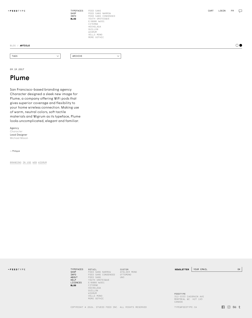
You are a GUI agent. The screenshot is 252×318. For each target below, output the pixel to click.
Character (16, 131)
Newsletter (182, 269)
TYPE (17, 11)
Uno (122, 277)
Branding (15, 162)
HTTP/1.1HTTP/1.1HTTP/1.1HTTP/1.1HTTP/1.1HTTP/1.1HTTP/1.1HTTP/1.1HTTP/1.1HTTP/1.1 (96, 56)
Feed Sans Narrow (99, 13)
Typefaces (77, 10)
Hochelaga (94, 26)
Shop (73, 13)
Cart (211, 10)
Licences (76, 282)
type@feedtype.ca (185, 307)
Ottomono (125, 274)
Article (25, 45)
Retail (92, 269)
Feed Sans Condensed (101, 16)
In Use (27, 162)
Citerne (93, 24)
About (74, 277)
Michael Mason (19, 138)
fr (232, 10)
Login (222, 10)
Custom (124, 269)
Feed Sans (94, 10)
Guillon (93, 29)
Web (35, 162)
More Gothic (96, 37)
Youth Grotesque (99, 18)
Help (73, 280)
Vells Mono (95, 34)
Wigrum (92, 32)
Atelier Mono (128, 272)
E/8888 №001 (96, 21)
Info (73, 16)
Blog (73, 18)
